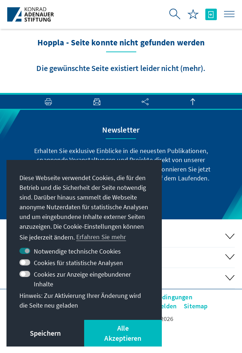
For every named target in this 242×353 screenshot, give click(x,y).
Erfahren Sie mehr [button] (101, 237)
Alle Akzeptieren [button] (122, 333)
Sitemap (195, 306)
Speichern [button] (45, 333)
